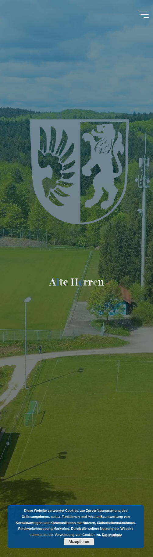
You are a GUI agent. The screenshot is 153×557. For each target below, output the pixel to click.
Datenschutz (112, 535)
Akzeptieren (79, 542)
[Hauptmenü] (143, 15)
